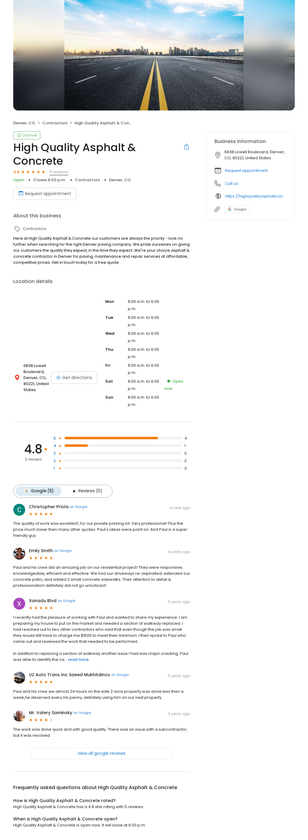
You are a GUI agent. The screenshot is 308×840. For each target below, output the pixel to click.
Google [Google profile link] (237, 209)
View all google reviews (101, 753)
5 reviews (59, 172)
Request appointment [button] (246, 170)
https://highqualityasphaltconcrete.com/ (255, 196)
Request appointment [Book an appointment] (44, 194)
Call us (231, 183)
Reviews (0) (86, 491)
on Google (78, 506)
